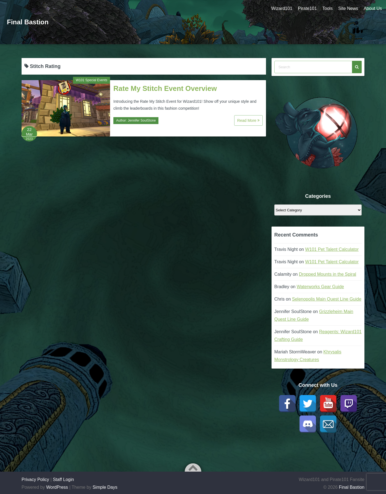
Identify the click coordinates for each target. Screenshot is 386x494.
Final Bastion (28, 22)
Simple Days (105, 487)
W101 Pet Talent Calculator (332, 249)
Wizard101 (281, 8)
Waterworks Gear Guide (320, 286)
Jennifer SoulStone (142, 120)
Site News (348, 8)
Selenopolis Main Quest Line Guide (326, 299)
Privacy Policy (35, 479)
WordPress (57, 487)
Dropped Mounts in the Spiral (327, 274)
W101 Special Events (91, 80)
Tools (327, 8)
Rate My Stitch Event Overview (165, 88)
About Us (373, 8)
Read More (248, 120)
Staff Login (63, 479)
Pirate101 (307, 8)
